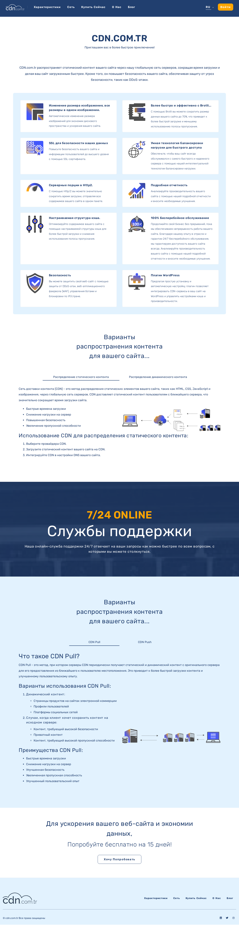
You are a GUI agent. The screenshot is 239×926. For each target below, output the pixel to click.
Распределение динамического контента (158, 377)
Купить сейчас (95, 7)
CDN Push (145, 642)
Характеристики (47, 7)
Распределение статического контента (81, 377)
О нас (119, 7)
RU (208, 7)
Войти (225, 7)
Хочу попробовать (119, 860)
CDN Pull (94, 642)
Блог (134, 7)
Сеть (72, 7)
